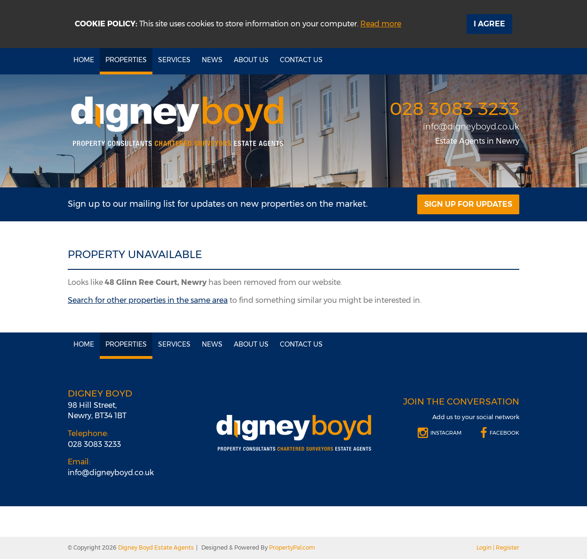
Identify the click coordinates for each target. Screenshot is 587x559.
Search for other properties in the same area (148, 300)
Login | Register (497, 547)
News (212, 60)
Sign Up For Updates (468, 204)
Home (83, 60)
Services (174, 60)
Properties (126, 60)
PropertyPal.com (292, 547)
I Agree (489, 23)
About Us (251, 60)
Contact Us (301, 60)
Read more (380, 23)
